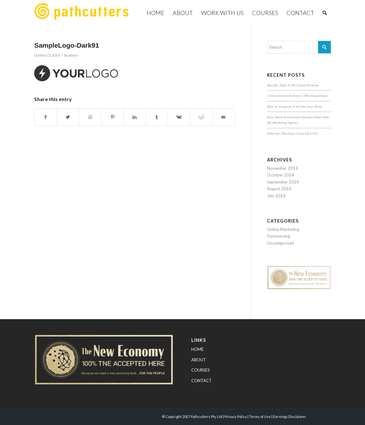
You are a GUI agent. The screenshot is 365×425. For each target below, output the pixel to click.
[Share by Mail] (224, 117)
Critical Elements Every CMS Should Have (297, 96)
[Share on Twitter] (68, 117)
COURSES (200, 370)
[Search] (324, 13)
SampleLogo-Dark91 (66, 45)
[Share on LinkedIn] (135, 117)
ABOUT (198, 359)
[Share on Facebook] (45, 117)
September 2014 (283, 182)
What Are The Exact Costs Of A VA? (292, 133)
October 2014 (280, 174)
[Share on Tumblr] (157, 117)
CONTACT (201, 380)
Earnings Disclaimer (289, 416)
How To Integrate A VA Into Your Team (294, 106)
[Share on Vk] (179, 117)
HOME (197, 349)
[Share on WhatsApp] (90, 117)
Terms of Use (260, 416)
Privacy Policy (235, 416)
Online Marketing (283, 229)
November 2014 (282, 168)
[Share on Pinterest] (113, 117)
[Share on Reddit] (201, 117)
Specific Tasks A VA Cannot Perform (292, 85)
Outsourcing (278, 236)
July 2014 (276, 195)
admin (73, 55)
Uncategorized (280, 243)
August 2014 (279, 188)
